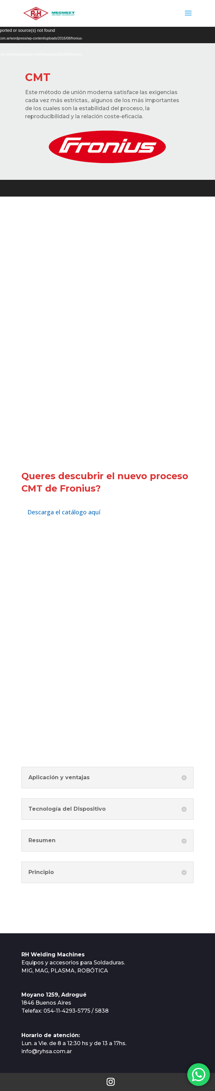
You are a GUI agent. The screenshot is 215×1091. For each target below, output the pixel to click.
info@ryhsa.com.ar (46, 1051)
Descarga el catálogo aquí (63, 512)
